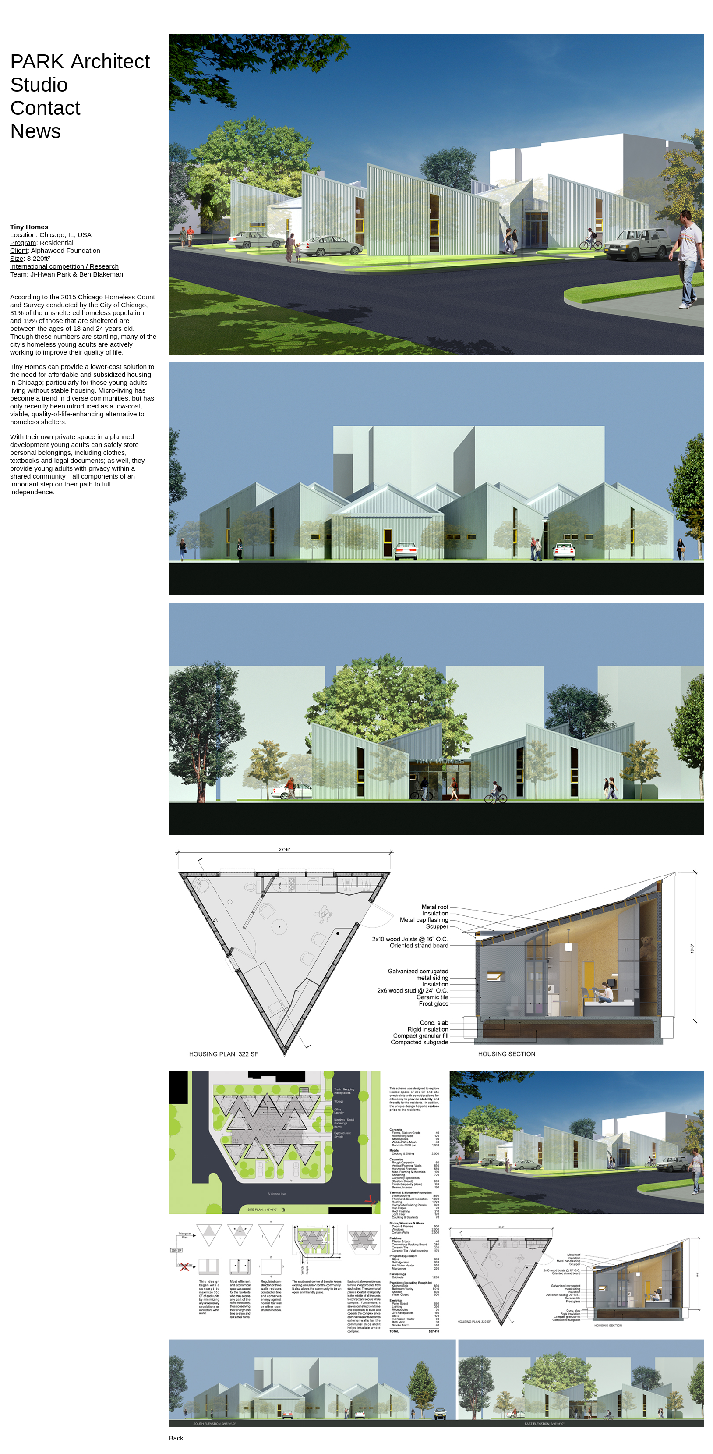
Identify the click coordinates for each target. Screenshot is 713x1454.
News (35, 131)
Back (176, 1438)
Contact (45, 107)
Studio (39, 84)
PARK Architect (80, 61)
